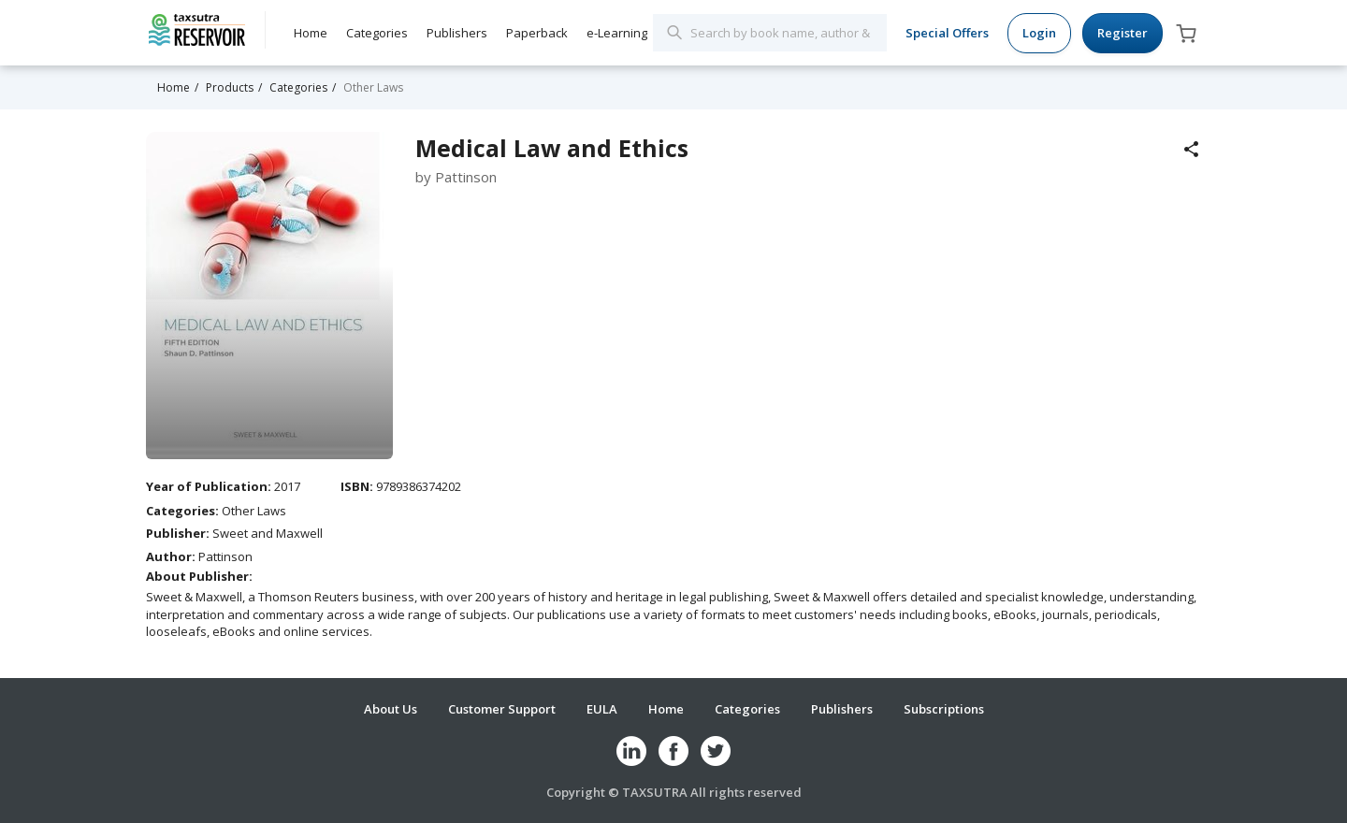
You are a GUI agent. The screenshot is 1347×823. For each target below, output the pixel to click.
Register (1122, 32)
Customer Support (502, 708)
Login (1039, 32)
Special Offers (947, 32)
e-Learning (617, 32)
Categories (377, 32)
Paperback (537, 32)
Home (310, 32)
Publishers (457, 32)
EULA (602, 708)
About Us (390, 708)
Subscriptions (944, 708)
